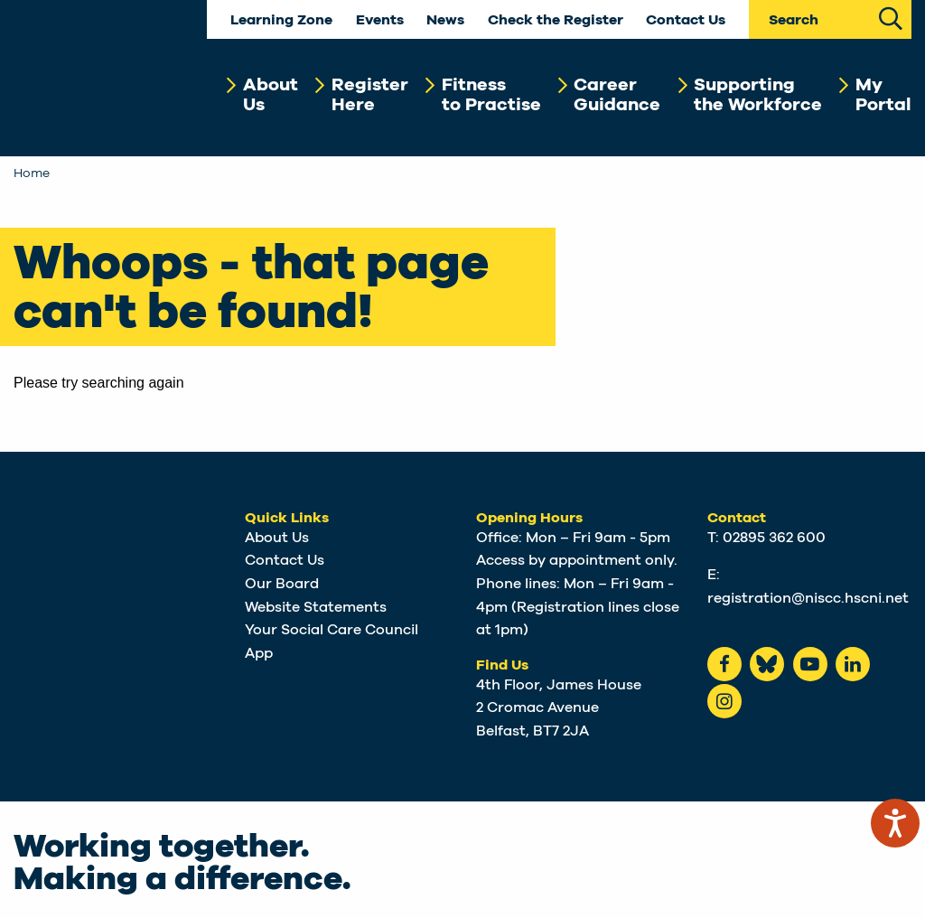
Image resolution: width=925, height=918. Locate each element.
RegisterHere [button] (370, 95)
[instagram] (724, 701)
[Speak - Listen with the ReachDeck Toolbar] (895, 823)
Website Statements (316, 607)
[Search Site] (891, 16)
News (445, 20)
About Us (277, 537)
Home (32, 173)
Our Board (282, 583)
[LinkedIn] (853, 664)
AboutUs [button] (270, 95)
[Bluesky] (767, 664)
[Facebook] (724, 664)
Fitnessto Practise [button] (491, 95)
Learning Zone (281, 20)
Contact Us (685, 20)
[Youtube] (810, 664)
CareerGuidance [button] (617, 95)
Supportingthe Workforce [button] (758, 95)
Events (380, 20)
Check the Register (555, 20)
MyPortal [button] (883, 95)
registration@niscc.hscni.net (808, 598)
